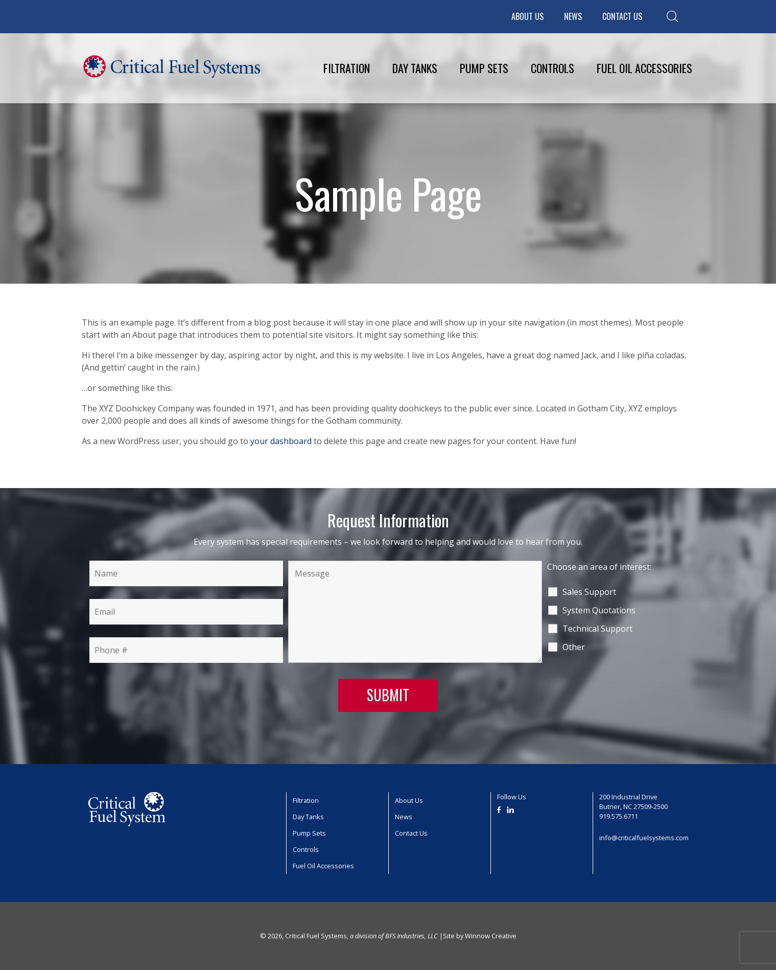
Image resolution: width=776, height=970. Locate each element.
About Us (527, 16)
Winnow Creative (490, 935)
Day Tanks (414, 68)
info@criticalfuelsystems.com (644, 837)
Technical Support (597, 628)
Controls (552, 68)
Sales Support (589, 591)
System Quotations (599, 610)
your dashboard (281, 441)
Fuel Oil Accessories (644, 68)
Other (573, 647)
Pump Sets (484, 68)
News (573, 16)
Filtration (346, 68)
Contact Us (622, 16)
